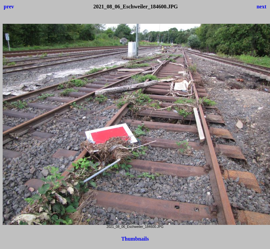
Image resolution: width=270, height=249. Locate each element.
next (261, 6)
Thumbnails (135, 239)
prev (9, 6)
